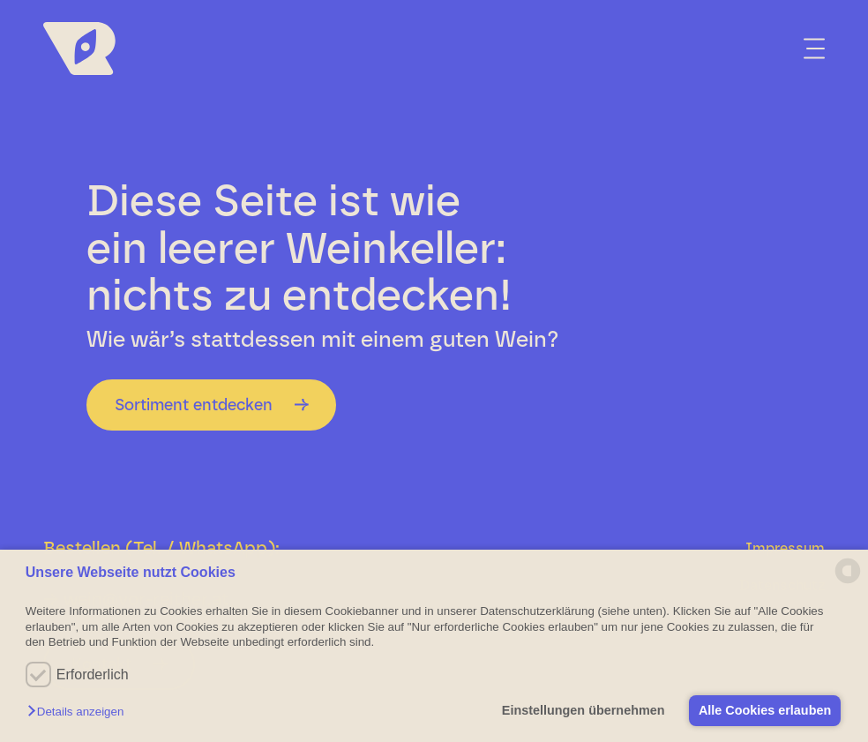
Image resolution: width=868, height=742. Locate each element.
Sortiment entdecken (194, 405)
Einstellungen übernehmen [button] (581, 710)
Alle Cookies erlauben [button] (764, 710)
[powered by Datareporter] (848, 582)
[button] (80, 712)
